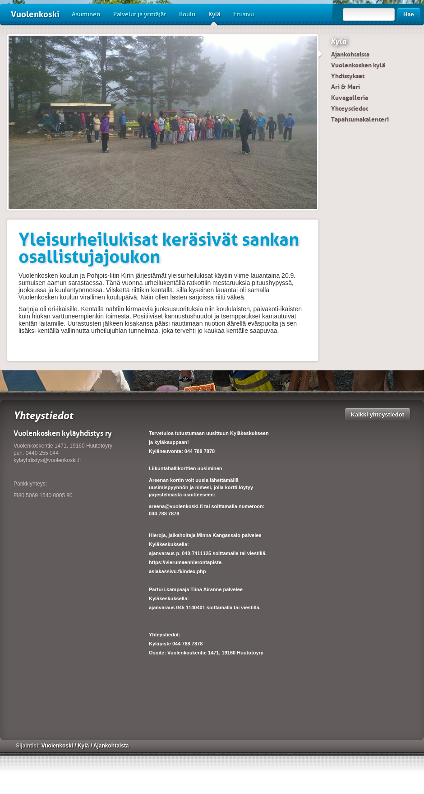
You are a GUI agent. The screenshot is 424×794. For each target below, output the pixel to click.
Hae (408, 14)
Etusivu (243, 14)
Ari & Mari (345, 87)
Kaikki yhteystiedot (378, 414)
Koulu (187, 14)
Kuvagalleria (349, 97)
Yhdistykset (347, 76)
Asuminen (86, 14)
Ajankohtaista (350, 54)
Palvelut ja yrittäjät (139, 14)
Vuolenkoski (35, 14)
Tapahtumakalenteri (360, 119)
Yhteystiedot (349, 108)
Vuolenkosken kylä (358, 65)
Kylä (214, 17)
